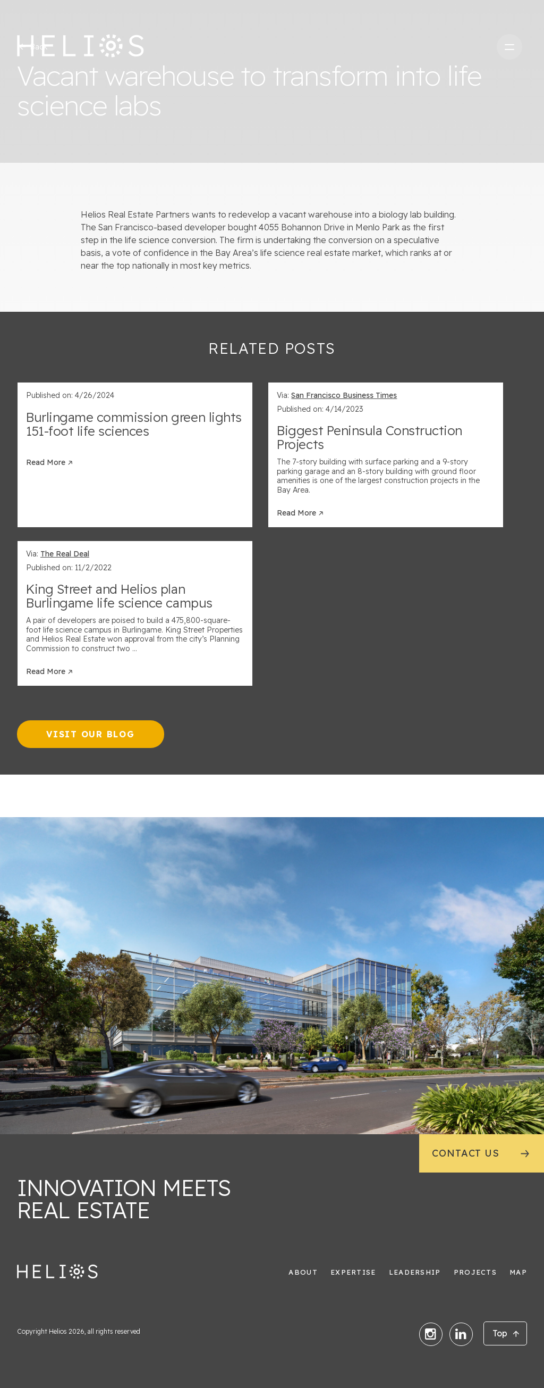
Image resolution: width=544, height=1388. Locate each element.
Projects (475, 1272)
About (303, 1272)
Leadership (415, 1272)
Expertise (353, 1272)
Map (518, 1272)
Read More (45, 462)
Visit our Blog (90, 734)
